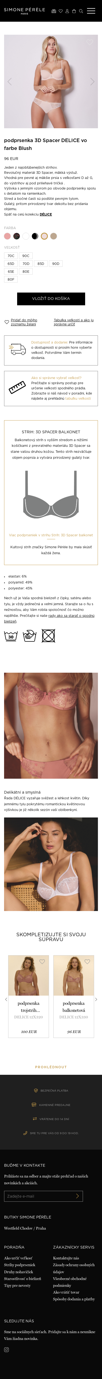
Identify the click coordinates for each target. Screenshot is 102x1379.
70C (11, 256)
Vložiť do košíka (51, 299)
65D (11, 263)
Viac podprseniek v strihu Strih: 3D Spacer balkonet (51, 535)
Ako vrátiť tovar (66, 1292)
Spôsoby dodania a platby (74, 1299)
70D (26, 263)
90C (25, 256)
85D (41, 263)
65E (11, 271)
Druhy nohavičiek (18, 1272)
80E (26, 271)
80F (11, 279)
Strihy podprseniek (19, 1265)
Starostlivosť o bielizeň (22, 1279)
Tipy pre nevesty (17, 1285)
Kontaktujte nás (66, 1258)
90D (55, 263)
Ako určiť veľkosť (18, 1258)
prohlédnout (51, 1067)
